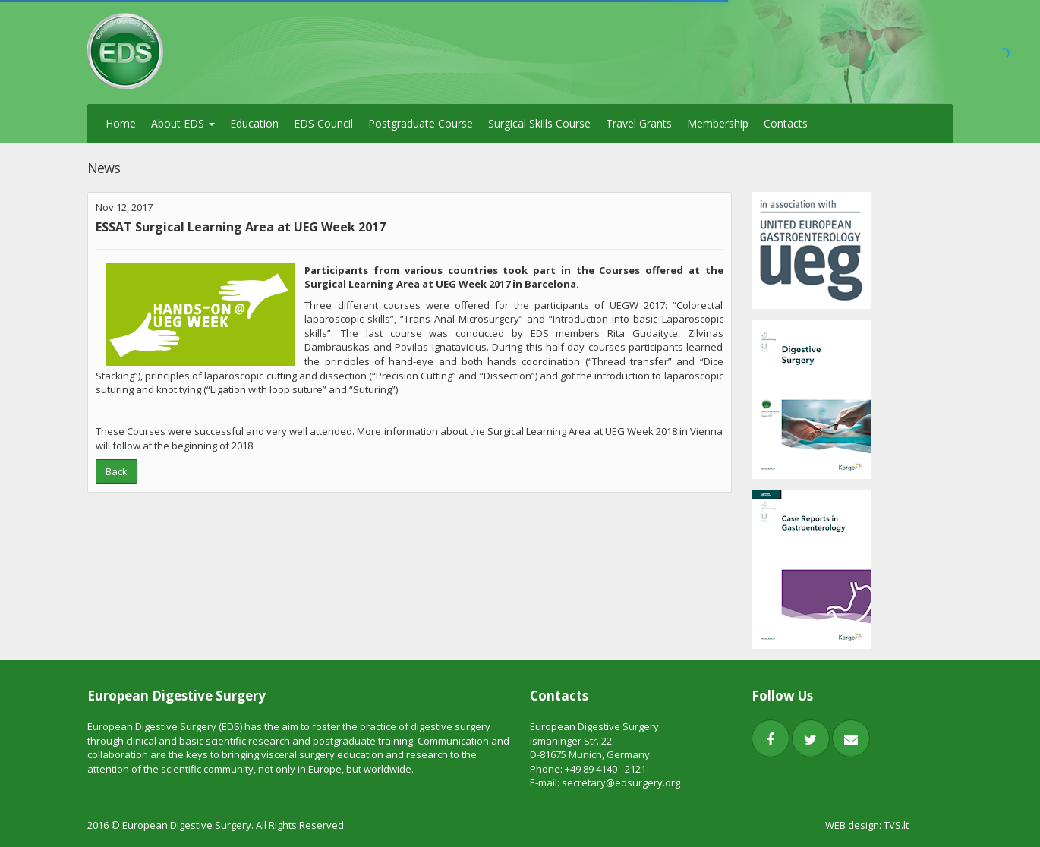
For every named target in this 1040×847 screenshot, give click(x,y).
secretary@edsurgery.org (621, 782)
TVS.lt (896, 825)
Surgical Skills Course (539, 123)
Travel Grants (639, 123)
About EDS (183, 123)
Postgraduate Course (420, 123)
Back (117, 471)
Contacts (786, 123)
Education (254, 123)
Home (121, 123)
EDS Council (323, 123)
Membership (717, 123)
